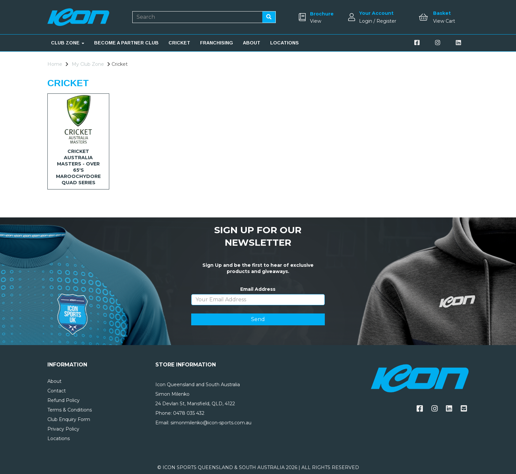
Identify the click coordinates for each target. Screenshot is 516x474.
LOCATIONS (284, 42)
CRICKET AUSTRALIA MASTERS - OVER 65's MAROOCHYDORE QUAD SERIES (78, 167)
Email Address (257, 289)
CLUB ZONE (67, 42)
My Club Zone (88, 64)
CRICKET (179, 42)
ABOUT (251, 42)
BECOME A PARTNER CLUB (126, 42)
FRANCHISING (216, 42)
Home (54, 64)
